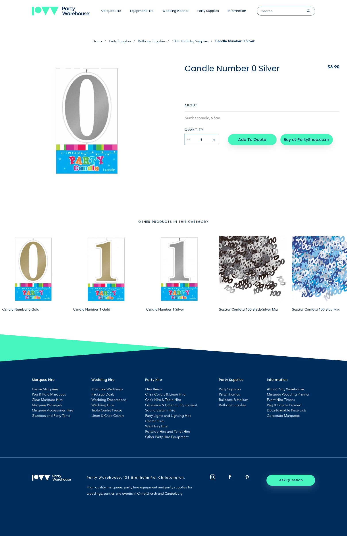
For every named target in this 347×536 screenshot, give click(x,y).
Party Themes (229, 394)
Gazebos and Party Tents (51, 416)
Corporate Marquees (283, 416)
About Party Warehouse (285, 389)
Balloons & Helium (233, 400)
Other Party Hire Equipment (167, 437)
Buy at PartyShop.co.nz (307, 139)
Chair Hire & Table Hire (163, 400)
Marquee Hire (111, 11)
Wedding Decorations (108, 400)
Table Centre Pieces (106, 410)
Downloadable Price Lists (287, 410)
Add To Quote (252, 139)
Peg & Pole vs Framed (284, 405)
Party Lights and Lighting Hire (168, 416)
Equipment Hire (142, 11)
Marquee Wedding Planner (288, 394)
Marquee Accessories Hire (52, 410)
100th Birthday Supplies (190, 41)
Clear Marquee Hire (47, 400)
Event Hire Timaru (281, 400)
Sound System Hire (160, 410)
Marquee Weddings (107, 389)
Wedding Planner (175, 11)
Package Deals (102, 394)
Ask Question (291, 480)
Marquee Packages (47, 405)
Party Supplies (208, 11)
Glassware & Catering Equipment (171, 405)
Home (97, 41)
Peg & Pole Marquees (49, 394)
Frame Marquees (45, 389)
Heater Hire (154, 421)
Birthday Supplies (151, 41)
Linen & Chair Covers (107, 416)
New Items (153, 389)
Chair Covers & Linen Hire (165, 394)
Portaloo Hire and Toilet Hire (167, 432)
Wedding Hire (102, 405)
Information (237, 11)
